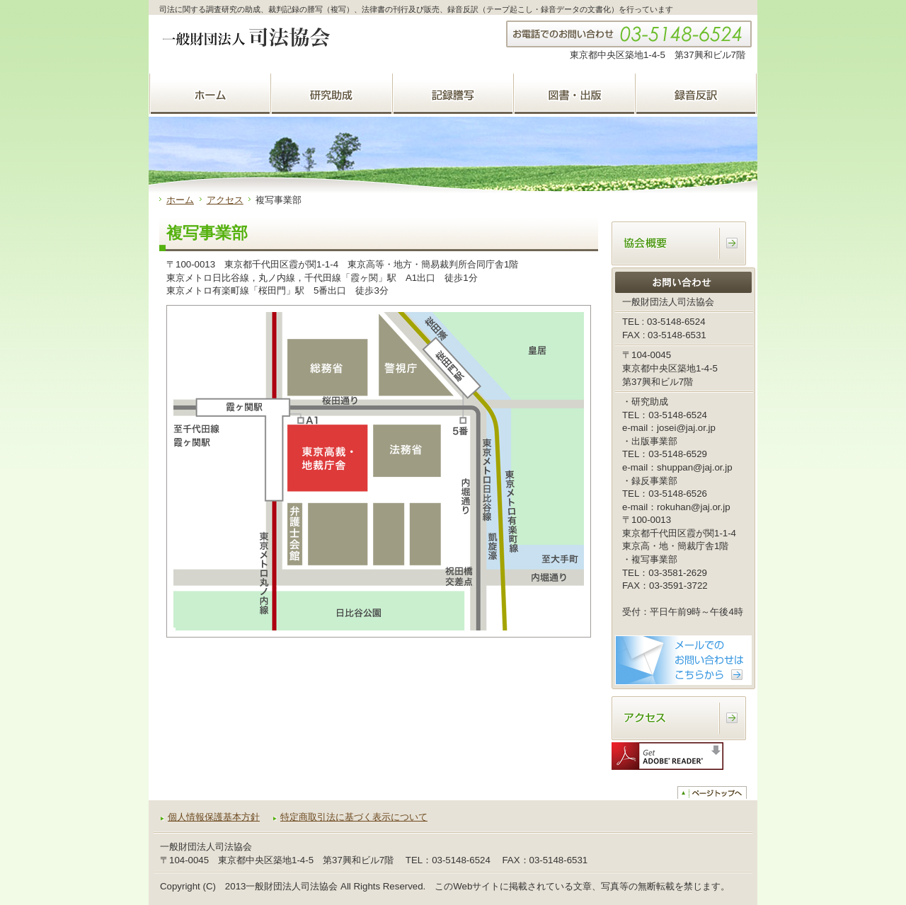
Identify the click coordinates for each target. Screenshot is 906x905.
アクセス (225, 200)
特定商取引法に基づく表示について (354, 817)
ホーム (180, 200)
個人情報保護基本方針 (214, 817)
